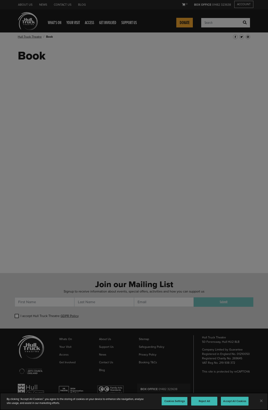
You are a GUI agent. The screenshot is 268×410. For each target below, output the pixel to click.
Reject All (204, 401)
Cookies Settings (174, 401)
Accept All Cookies (234, 401)
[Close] (261, 400)
